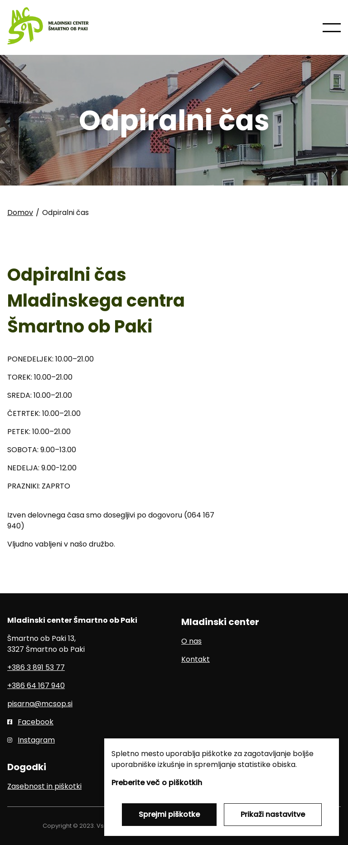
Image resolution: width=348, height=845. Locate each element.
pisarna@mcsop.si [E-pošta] (39, 703)
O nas (191, 641)
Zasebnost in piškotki (44, 786)
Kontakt (195, 659)
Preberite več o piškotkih (156, 782)
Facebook (35, 722)
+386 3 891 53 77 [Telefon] (36, 667)
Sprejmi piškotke (169, 814)
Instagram (36, 740)
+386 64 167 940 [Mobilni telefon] (36, 685)
